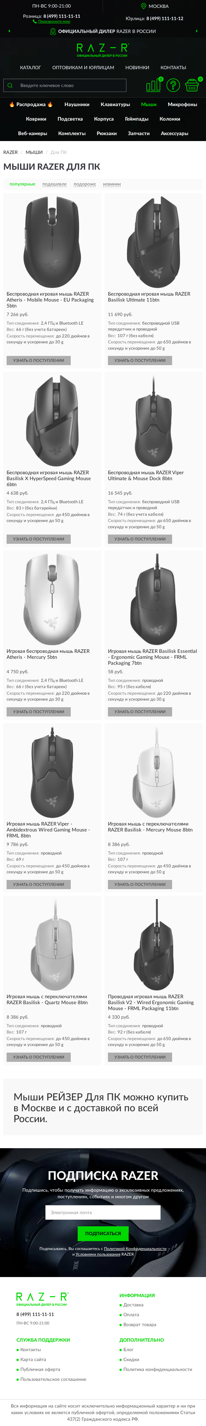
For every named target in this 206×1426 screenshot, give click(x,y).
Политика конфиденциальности (157, 1369)
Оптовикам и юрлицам (83, 68)
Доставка (133, 1305)
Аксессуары (174, 133)
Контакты (173, 68)
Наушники (77, 104)
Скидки (131, 1359)
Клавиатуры (115, 104)
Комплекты (72, 133)
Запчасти (139, 133)
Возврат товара (139, 1325)
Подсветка (70, 119)
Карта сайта (33, 1359)
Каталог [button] (30, 68)
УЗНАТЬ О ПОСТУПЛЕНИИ (38, 361)
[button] (51, 21)
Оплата (131, 1315)
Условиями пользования (98, 1254)
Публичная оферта (40, 1369)
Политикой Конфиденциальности (135, 1249)
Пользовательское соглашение (53, 1379)
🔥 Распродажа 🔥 (31, 104)
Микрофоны (182, 104)
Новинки (137, 68)
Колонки (170, 119)
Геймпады (136, 119)
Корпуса (104, 119)
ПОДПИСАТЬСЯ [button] (103, 1234)
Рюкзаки (107, 133)
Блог (128, 1350)
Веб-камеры (32, 133)
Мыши (149, 104)
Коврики (36, 119)
